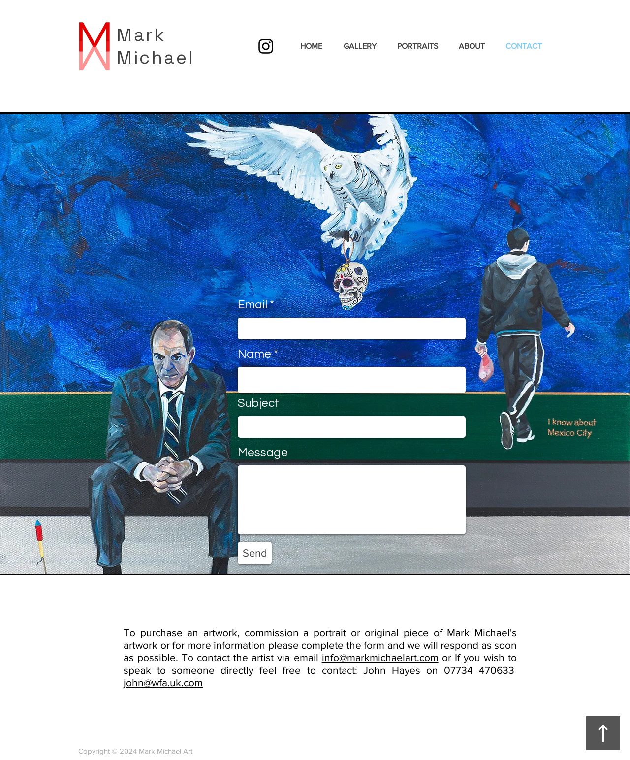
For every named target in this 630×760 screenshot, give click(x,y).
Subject (258, 403)
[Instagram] (266, 46)
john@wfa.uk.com (163, 682)
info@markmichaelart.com (380, 657)
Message (263, 453)
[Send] (255, 553)
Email (252, 305)
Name (254, 354)
